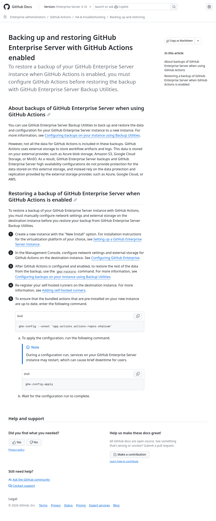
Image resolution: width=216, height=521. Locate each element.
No (34, 442)
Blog (116, 505)
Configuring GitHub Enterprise (115, 257)
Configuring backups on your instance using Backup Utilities (92, 135)
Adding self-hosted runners (63, 290)
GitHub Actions (60, 17)
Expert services (99, 505)
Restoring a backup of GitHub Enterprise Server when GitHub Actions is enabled (74, 196)
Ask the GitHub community (29, 480)
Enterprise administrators (28, 17)
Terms (43, 505)
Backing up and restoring (127, 17)
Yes (16, 442)
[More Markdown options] (198, 40)
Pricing (81, 505)
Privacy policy (16, 450)
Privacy (56, 505)
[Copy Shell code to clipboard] (138, 316)
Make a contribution (129, 454)
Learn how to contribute (124, 461)
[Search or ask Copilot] (135, 6)
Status (68, 505)
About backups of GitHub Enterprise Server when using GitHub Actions (76, 111)
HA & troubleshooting (90, 17)
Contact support (21, 486)
